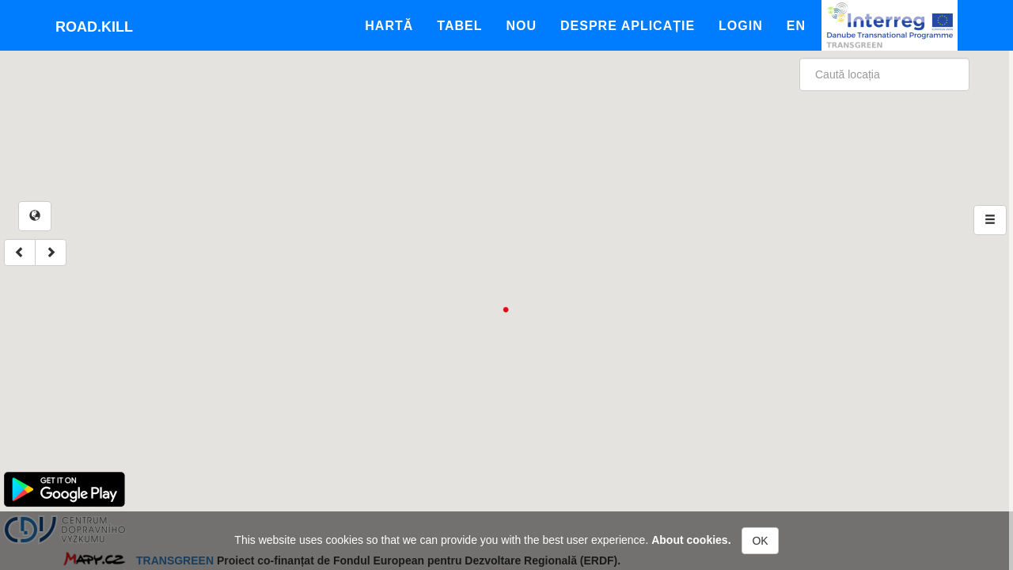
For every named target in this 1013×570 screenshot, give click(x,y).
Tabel (459, 25)
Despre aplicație (627, 25)
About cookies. (690, 540)
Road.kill (94, 27)
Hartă (389, 25)
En (796, 25)
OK (760, 540)
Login (741, 25)
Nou (521, 25)
